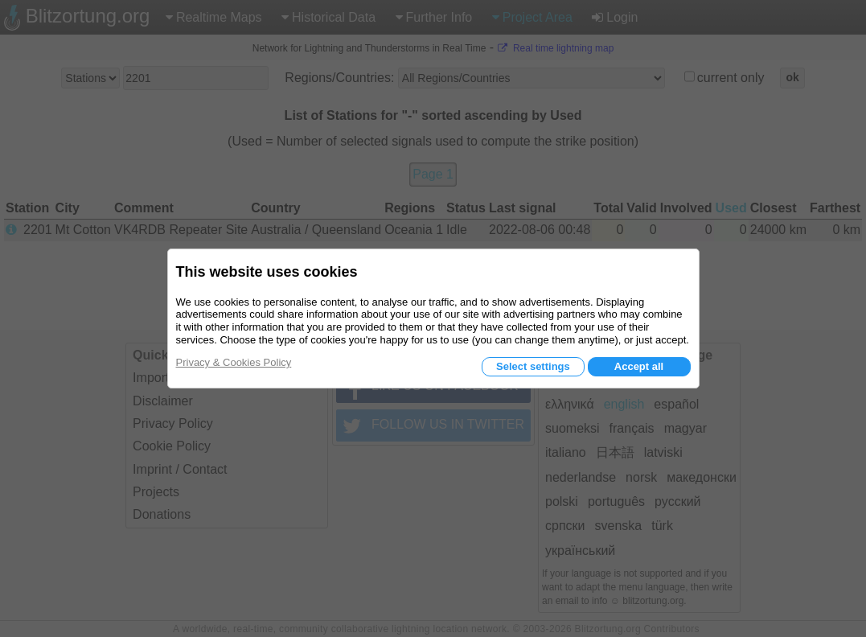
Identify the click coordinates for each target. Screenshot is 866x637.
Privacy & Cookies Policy (234, 362)
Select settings (533, 366)
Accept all (638, 366)
